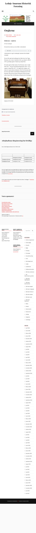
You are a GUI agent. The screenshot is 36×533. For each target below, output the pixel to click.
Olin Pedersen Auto (6, 204)
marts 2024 (28, 384)
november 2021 (29, 456)
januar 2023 (28, 421)
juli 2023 (27, 405)
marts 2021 (28, 477)
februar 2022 (28, 448)
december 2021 (29, 453)
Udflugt (27, 314)
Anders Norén (26, 501)
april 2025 (28, 357)
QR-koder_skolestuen (30, 271)
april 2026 (28, 327)
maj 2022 (27, 440)
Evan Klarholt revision (6, 202)
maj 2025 (27, 354)
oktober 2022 (28, 429)
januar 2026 (28, 335)
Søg (32, 133)
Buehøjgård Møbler (5, 207)
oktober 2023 (28, 397)
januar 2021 (28, 482)
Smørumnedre (28, 309)
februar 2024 (28, 386)
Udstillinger (28, 319)
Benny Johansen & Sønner (7, 206)
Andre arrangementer (30, 239)
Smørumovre (28, 311)
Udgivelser (28, 317)
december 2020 (29, 485)
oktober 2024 (28, 370)
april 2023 (28, 413)
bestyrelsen (10, 173)
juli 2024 (27, 376)
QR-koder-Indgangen (30, 289)
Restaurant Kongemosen (7, 210)
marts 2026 (28, 330)
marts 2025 (28, 359)
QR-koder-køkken (29, 294)
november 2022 (29, 426)
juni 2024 (27, 378)
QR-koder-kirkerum (11, 36)
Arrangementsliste (5, 121)
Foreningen (28, 253)
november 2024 (29, 367)
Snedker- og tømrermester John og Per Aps (10, 211)
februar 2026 (28, 333)
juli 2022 (27, 434)
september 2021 (29, 461)
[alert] (18, 112)
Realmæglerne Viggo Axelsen (7, 209)
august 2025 (28, 346)
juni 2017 (27, 493)
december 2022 (29, 424)
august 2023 (28, 402)
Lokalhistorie (28, 266)
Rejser (27, 303)
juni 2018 (27, 490)
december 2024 (29, 365)
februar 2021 (28, 480)
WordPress (14, 501)
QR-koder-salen (29, 297)
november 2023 (29, 394)
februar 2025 (28, 362)
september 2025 (29, 343)
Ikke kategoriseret (29, 261)
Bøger (27, 247)
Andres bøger (28, 242)
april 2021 (28, 474)
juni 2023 (27, 408)
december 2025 (29, 338)
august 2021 (28, 464)
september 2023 (29, 400)
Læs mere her (15, 251)
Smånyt (27, 306)
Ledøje (27, 263)
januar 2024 (28, 389)
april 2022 (28, 442)
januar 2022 (28, 450)
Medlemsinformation (30, 269)
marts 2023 (28, 416)
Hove (27, 258)
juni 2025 (27, 352)
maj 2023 (27, 410)
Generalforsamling (29, 255)
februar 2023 (28, 418)
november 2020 (29, 488)
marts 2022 (28, 445)
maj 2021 (27, 472)
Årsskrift (27, 245)
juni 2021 (27, 469)
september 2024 (29, 373)
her (22, 215)
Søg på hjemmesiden (6, 131)
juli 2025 (27, 349)
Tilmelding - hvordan (6, 115)
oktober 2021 (28, 458)
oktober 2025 (28, 341)
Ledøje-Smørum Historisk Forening (18, 5)
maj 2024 (27, 381)
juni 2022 (27, 437)
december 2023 (29, 392)
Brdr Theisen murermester (7, 203)
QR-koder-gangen (29, 286)
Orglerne (9, 30)
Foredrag (27, 250)
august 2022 (28, 432)
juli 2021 (27, 466)
